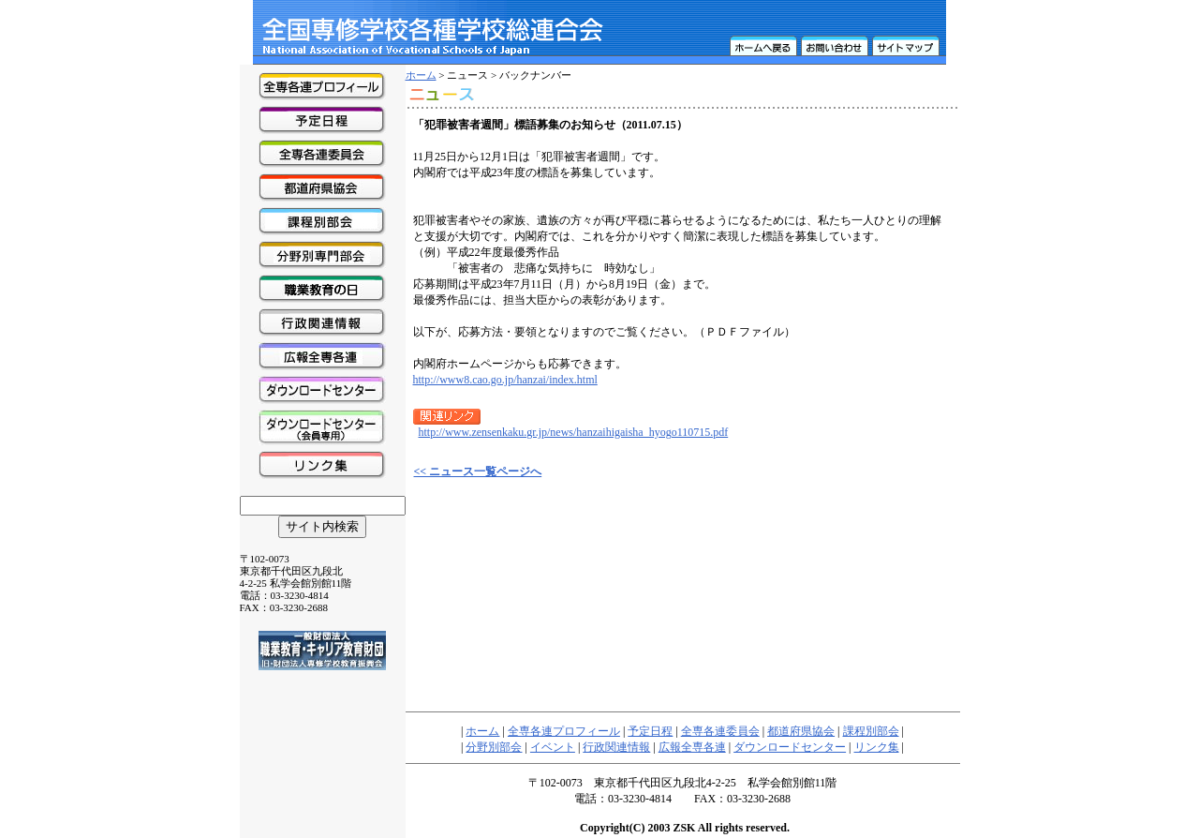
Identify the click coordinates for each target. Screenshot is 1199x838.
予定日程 (650, 731)
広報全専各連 (692, 747)
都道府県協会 (801, 731)
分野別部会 (494, 747)
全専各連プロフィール (564, 731)
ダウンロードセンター (789, 747)
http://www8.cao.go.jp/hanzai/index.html (505, 379)
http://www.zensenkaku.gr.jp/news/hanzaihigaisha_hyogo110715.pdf (574, 432)
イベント (552, 747)
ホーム (421, 75)
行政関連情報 (616, 747)
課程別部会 (871, 731)
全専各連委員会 (720, 731)
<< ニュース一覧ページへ (478, 471)
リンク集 (876, 747)
